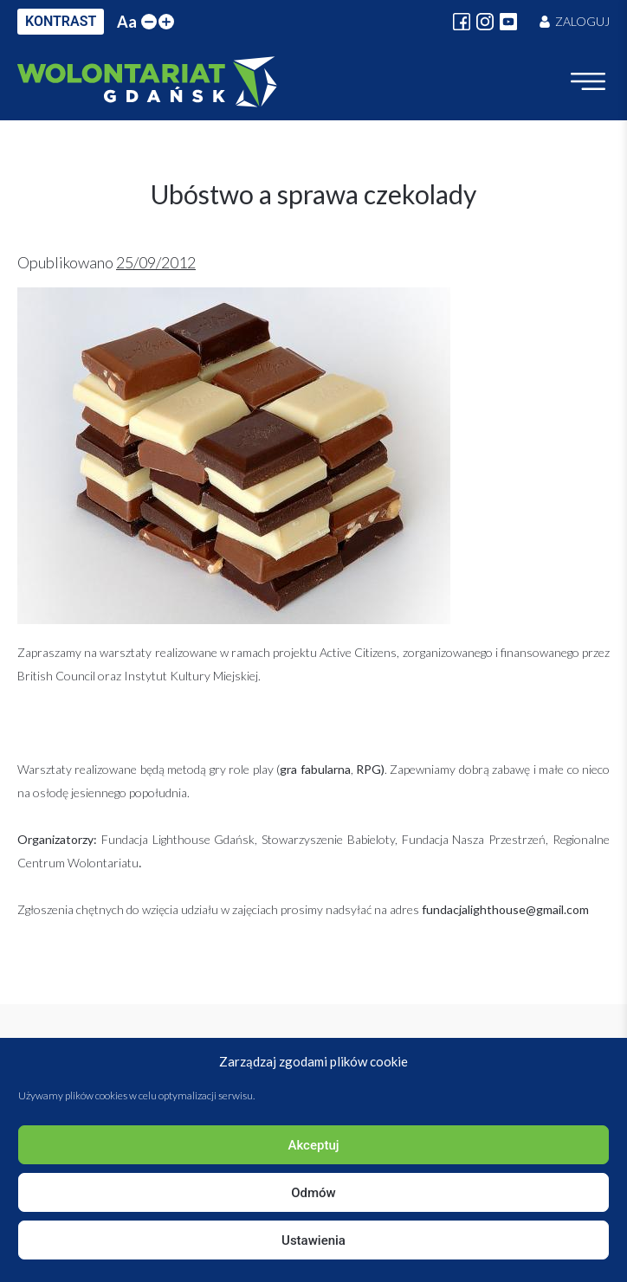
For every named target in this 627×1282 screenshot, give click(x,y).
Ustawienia (313, 1240)
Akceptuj (313, 1145)
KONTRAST (60, 21)
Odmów (313, 1193)
